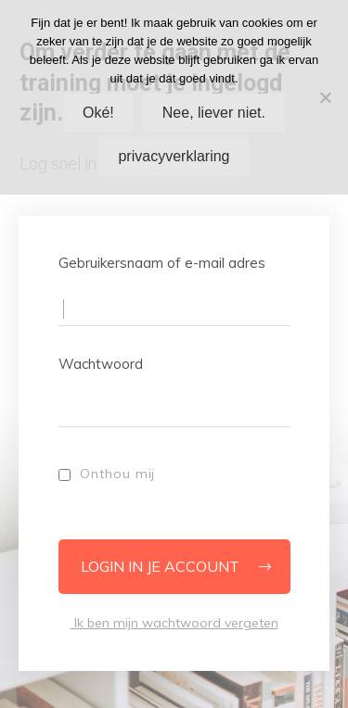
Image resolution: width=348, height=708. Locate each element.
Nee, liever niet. (213, 112)
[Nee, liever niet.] (325, 97)
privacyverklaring (173, 156)
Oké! (98, 112)
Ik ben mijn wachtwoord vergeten (174, 622)
